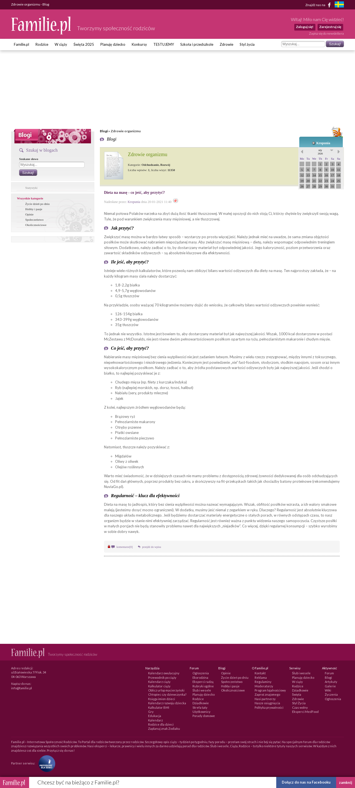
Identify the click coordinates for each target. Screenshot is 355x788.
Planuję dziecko (112, 44)
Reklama (261, 677)
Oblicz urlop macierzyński (166, 690)
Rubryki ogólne (203, 686)
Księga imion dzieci (161, 699)
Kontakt (260, 673)
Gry (151, 711)
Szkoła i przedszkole (196, 44)
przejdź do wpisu (151, 546)
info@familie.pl (21, 688)
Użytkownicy (201, 711)
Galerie (330, 686)
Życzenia (331, 694)
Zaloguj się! (304, 27)
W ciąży (61, 44)
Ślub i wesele (201, 690)
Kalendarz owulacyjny (163, 673)
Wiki (328, 690)
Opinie (29, 214)
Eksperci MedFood (305, 711)
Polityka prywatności (269, 707)
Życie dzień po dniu (37, 203)
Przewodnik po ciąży (162, 677)
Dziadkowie (200, 703)
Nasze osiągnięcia (267, 703)
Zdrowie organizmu (147, 154)
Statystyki (31, 187)
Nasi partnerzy (265, 699)
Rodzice (42, 44)
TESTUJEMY (163, 44)
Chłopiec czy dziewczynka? (167, 694)
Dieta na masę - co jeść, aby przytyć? (134, 192)
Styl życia (247, 44)
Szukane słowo (28, 159)
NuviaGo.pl (113, 486)
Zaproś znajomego (267, 694)
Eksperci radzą (203, 681)
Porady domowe (203, 716)
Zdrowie (226, 44)
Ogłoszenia (200, 673)
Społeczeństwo (34, 219)
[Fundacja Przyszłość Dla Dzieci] (45, 763)
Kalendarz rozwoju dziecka (167, 703)
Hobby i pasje (33, 209)
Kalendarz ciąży (159, 681)
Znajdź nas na (319, 5)
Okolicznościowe (35, 225)
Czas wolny (300, 707)
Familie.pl (21, 44)
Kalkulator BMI (158, 707)
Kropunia (323, 143)
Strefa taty (199, 707)
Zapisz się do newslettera (326, 33)
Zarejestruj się (330, 27)
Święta (296, 694)
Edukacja (154, 716)
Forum (329, 673)
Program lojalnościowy (270, 690)
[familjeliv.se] (339, 5)
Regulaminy (263, 681)
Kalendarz (155, 720)
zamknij (345, 782)
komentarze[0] (124, 546)
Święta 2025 (83, 44)
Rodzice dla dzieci (161, 724)
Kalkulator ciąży (159, 686)
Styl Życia (299, 703)
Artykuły (331, 681)
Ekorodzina (200, 677)
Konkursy (139, 44)
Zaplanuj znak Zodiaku (164, 728)
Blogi (104, 131)
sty (320, 151)
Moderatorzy (264, 686)
